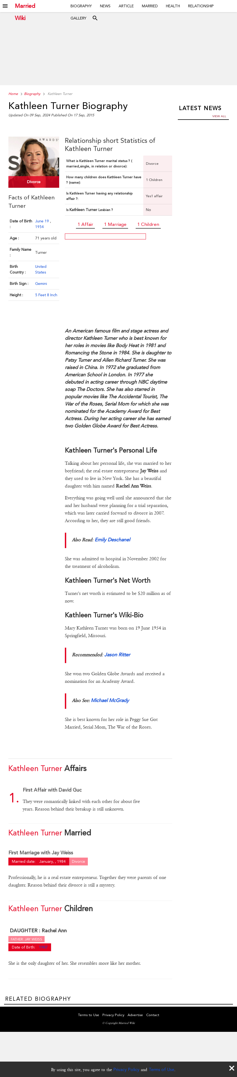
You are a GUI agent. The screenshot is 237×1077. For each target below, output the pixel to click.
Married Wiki (25, 6)
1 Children (148, 224)
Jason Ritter (117, 654)
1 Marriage (115, 224)
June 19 (42, 220)
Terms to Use (88, 1015)
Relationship (201, 6)
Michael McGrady (110, 700)
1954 (39, 226)
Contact (152, 1015)
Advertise (135, 1015)
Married (150, 6)
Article (126, 6)
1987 (43, 947)
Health (173, 6)
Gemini (41, 283)
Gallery (78, 18)
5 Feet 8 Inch (46, 294)
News (105, 6)
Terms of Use (161, 1069)
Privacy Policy (126, 1069)
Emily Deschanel (112, 539)
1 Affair (85, 224)
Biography (81, 6)
